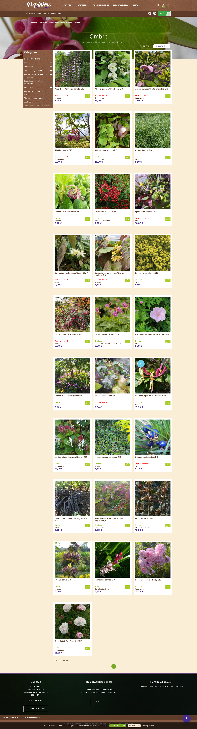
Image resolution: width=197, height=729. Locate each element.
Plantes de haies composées (35, 98)
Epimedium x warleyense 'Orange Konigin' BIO (109, 274)
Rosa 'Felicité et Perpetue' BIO (68, 641)
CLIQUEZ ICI (98, 702)
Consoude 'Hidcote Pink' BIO (67, 212)
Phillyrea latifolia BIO (144, 519)
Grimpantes (28, 67)
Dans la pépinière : (32, 59)
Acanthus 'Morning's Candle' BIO (69, 89)
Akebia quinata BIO (63, 151)
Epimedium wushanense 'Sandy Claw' (71, 273)
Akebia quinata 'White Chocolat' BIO (151, 89)
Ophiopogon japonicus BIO (146, 457)
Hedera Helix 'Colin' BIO (105, 396)
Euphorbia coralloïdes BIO (146, 273)
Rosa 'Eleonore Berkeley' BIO (148, 580)
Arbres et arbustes (31, 88)
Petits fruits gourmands (33, 71)
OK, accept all (117, 725)
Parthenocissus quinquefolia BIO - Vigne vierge (110, 520)
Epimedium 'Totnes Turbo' (146, 212)
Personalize (134, 725)
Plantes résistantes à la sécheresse (33, 76)
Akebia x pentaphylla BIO (106, 151)
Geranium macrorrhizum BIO (107, 335)
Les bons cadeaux (31, 102)
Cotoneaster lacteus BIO (106, 212)
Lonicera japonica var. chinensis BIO (71, 457)
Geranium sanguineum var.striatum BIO (152, 335)
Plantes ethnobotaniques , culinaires (34, 93)
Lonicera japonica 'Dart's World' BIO (151, 396)
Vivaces (27, 63)
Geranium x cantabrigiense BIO (69, 396)
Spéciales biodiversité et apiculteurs (33, 82)
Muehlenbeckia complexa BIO (108, 457)
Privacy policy (148, 725)
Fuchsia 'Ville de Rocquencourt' (69, 335)
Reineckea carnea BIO (105, 580)
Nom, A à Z (162, 46)
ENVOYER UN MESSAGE (36, 709)
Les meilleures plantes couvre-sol (37, 106)
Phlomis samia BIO (63, 580)
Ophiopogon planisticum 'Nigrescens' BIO (71, 520)
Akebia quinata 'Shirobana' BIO (109, 89)
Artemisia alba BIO (143, 151)
